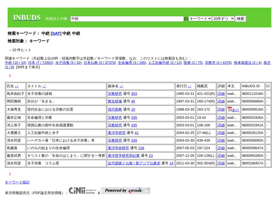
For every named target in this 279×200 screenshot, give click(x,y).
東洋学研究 (117, 133)
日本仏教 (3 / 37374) (100, 63)
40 (133, 101)
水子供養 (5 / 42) (68, 63)
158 (141, 148)
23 (151, 156)
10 (133, 109)
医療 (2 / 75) (193, 63)
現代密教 (115, 109)
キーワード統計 (17, 182)
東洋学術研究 (118, 148)
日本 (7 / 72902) (40, 63)
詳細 (221, 94)
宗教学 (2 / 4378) (218, 63)
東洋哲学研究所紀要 (124, 156)
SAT (56, 33)
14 (171, 163)
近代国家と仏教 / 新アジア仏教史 (134, 163)
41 (136, 133)
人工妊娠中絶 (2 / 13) (165, 63)
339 (134, 140)
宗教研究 (115, 94)
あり (233, 110)
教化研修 (115, 101)
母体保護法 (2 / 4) (248, 63)
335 (134, 117)
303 (134, 94)
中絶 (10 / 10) (15, 63)
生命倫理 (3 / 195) (132, 63)
